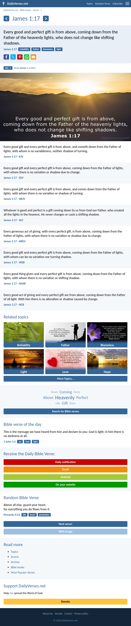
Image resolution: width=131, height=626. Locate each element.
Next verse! (65, 524)
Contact (68, 613)
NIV (8, 68)
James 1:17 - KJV (13, 156)
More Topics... (65, 378)
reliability (24, 49)
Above (48, 397)
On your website (65, 484)
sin (20, 441)
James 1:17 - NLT (13, 220)
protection (44, 514)
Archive (15, 562)
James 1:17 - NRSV (14, 241)
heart (32, 514)
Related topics (16, 316)
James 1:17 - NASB (15, 283)
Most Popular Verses (23, 572)
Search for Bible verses (65, 411)
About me (48, 613)
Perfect (82, 397)
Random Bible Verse (21, 497)
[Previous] (6, 18)
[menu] (127, 5)
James (36, 10)
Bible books (25, 10)
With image (66, 531)
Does (72, 403)
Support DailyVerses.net (25, 585)
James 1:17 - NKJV (14, 199)
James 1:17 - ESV (13, 177)
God (27, 441)
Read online (24, 67)
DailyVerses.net (11, 10)
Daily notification (65, 462)
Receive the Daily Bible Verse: (29, 453)
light (59, 49)
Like (58, 403)
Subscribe (118, 3)
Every (77, 392)
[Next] (46, 18)
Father (36, 49)
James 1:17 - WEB (14, 262)
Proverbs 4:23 (12, 514)
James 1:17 (10, 49)
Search (15, 556)
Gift (65, 403)
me (12, 593)
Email (65, 469)
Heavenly (65, 397)
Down (54, 392)
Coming (66, 392)
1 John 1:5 (10, 441)
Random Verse (102, 3)
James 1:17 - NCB (14, 304)
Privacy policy (81, 613)
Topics (89, 3)
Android (65, 477)
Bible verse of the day (22, 424)
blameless (48, 49)
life (24, 514)
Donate (65, 601)
